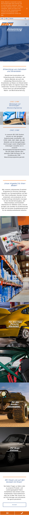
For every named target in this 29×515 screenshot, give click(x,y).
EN (7, 18)
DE (2, 18)
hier (2, 15)
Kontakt (14, 504)
